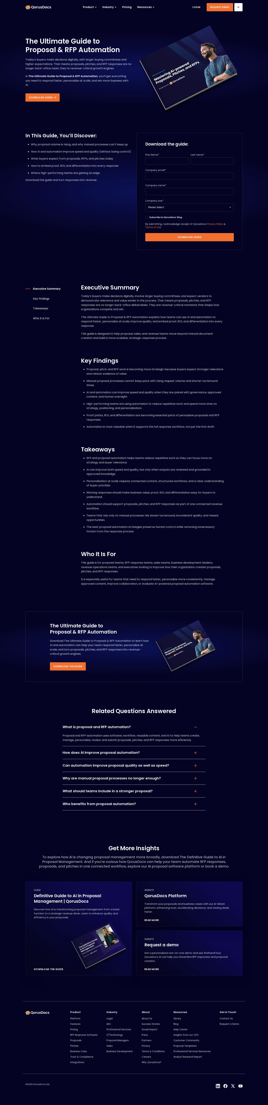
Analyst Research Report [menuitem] (187, 1060)
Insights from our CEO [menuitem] (186, 1039)
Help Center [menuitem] (180, 1033)
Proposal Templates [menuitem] (185, 1049)
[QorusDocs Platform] (189, 907)
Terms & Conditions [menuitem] (153, 1055)
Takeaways (40, 312)
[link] (38, 7)
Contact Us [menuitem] (226, 1022)
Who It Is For (41, 321)
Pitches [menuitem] (74, 1049)
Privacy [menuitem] (146, 1049)
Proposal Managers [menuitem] (117, 1044)
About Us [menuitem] (147, 1022)
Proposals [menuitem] (76, 1044)
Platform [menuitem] (75, 1022)
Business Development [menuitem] (119, 1055)
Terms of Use (153, 230)
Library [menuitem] (177, 1022)
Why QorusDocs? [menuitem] (151, 1066)
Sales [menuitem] (109, 1049)
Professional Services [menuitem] (118, 1033)
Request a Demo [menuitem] (229, 1028)
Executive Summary (47, 292)
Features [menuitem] (75, 1028)
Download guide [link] (42, 97)
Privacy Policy (215, 227)
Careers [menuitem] (146, 1060)
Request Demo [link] (219, 7)
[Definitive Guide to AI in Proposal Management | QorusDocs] (79, 932)
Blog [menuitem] (175, 1028)
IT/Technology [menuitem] (114, 1039)
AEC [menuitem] (108, 1028)
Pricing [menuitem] (74, 1033)
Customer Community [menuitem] (186, 1044)
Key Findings (41, 302)
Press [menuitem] (145, 1039)
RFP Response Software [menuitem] (84, 1039)
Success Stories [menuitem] (151, 1028)
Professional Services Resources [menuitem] (192, 1055)
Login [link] (196, 7)
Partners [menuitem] (146, 1044)
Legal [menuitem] (109, 1022)
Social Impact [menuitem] (149, 1033)
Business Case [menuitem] (78, 1055)
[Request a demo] (189, 956)
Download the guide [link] (67, 669)
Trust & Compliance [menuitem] (81, 1060)
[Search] (238, 7)
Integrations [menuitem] (77, 1066)
